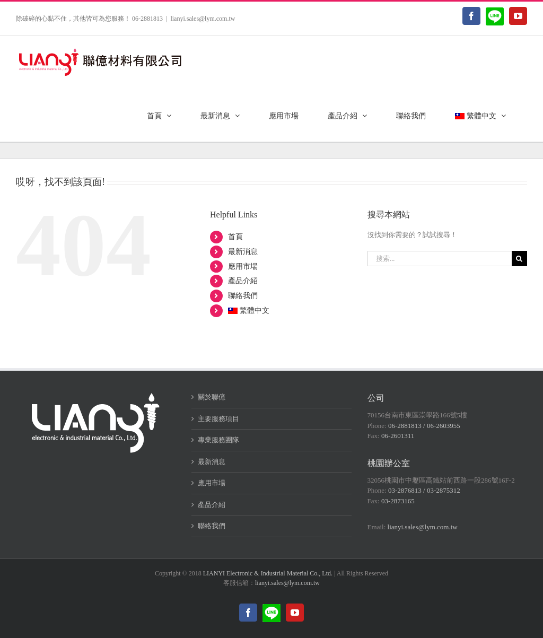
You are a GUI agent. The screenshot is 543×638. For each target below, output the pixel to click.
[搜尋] (519, 258)
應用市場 (243, 266)
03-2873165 (398, 501)
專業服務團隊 (218, 440)
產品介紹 (243, 281)
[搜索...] (439, 258)
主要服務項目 (218, 419)
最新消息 (243, 252)
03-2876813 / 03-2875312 (424, 490)
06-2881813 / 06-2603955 (424, 426)
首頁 (235, 237)
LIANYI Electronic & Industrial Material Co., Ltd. (267, 573)
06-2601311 (397, 436)
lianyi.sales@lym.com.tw (202, 18)
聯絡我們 (243, 296)
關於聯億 (211, 397)
